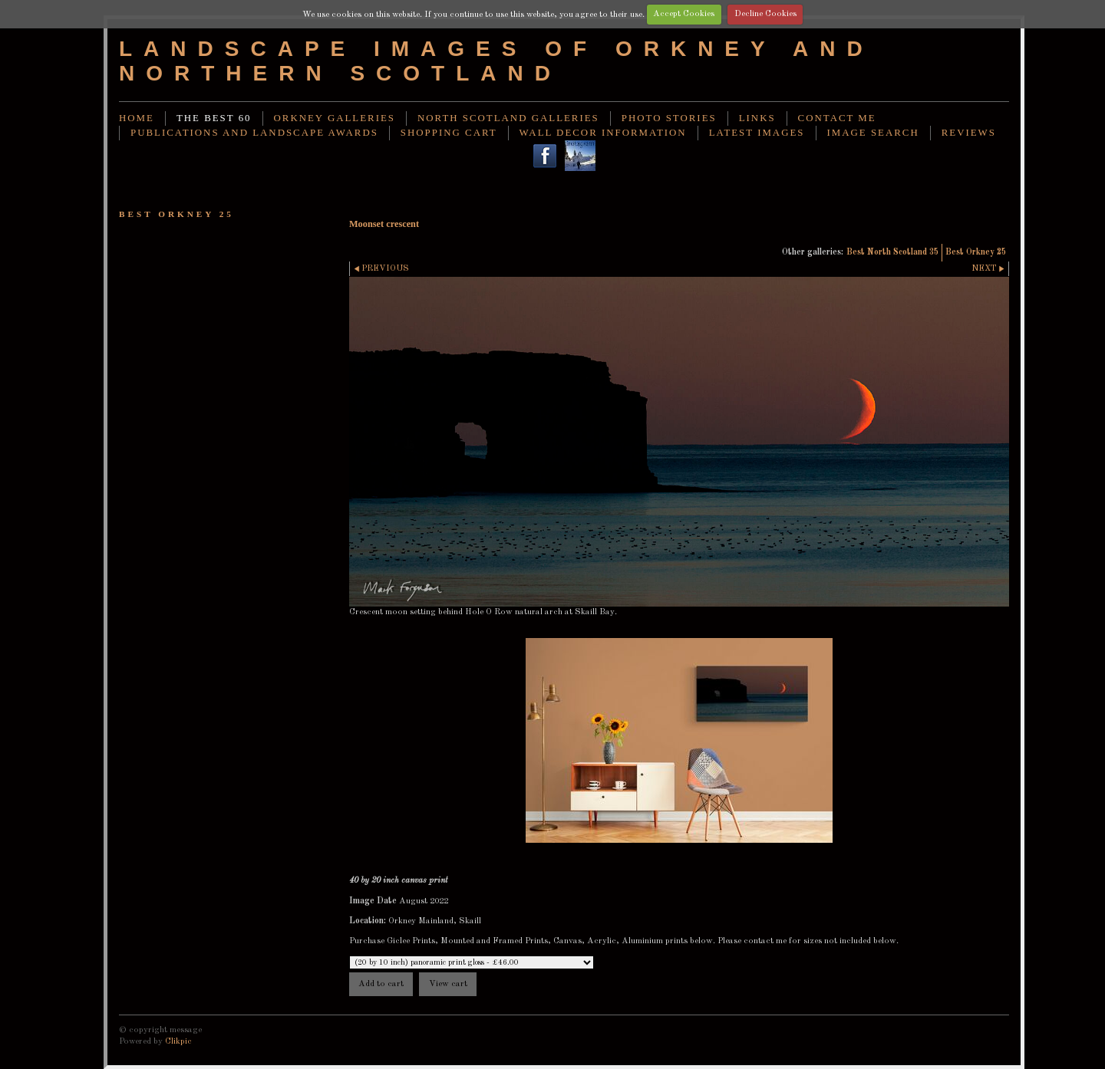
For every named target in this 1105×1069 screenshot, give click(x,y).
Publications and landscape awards (254, 132)
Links (757, 118)
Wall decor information (603, 132)
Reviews (969, 132)
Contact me (837, 118)
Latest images (757, 132)
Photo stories (669, 118)
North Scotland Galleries (508, 118)
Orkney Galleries (334, 118)
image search (873, 132)
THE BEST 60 (214, 118)
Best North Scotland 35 (892, 252)
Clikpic (178, 1041)
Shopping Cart (449, 132)
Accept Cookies (683, 13)
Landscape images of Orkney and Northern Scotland (496, 61)
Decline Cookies (765, 13)
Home (136, 118)
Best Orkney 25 (975, 252)
